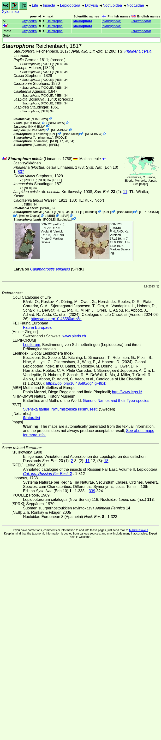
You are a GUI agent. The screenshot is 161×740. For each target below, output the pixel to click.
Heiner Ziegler (29, 215)
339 (92, 491)
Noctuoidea (112, 5)
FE (78, 141)
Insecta (49, 5)
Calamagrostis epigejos (50, 269)
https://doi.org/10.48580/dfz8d (56, 319)
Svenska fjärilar (36, 409)
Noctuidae (135, 5)
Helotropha (55, 21)
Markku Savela (138, 530)
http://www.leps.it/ (127, 392)
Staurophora (82, 21)
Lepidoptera (70, 5)
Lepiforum (31, 345)
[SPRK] (45, 208)
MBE (51, 215)
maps (143, 184)
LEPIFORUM (149, 212)
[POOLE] (47, 64)
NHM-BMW (39, 119)
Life (35, 5)
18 (106, 461)
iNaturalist (71, 134)
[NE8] (59, 64)
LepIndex (40, 134)
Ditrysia (91, 5)
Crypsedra (29, 21)
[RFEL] (54, 144)
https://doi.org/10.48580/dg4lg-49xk (76, 383)
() (111, 21)
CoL (53, 134)
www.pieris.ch (74, 336)
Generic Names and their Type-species (116, 401)
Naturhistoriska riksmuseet (74, 409)
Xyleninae (10, 12)
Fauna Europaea (37, 327)
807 (21, 172)
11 (125, 192)
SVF (65, 215)
